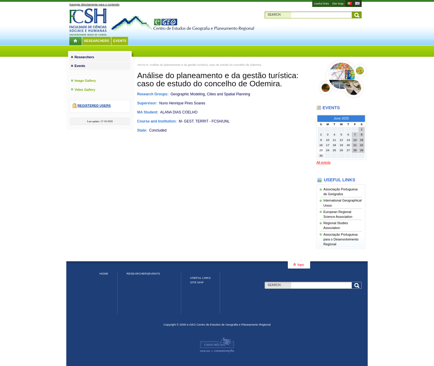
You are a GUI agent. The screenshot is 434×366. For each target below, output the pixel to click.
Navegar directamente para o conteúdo (94, 4)
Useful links (321, 3)
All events (323, 162)
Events (119, 41)
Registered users (94, 105)
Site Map (338, 3)
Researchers (96, 41)
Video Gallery (84, 89)
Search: (274, 14)
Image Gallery (85, 80)
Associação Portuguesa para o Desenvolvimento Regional (340, 239)
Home (103, 273)
